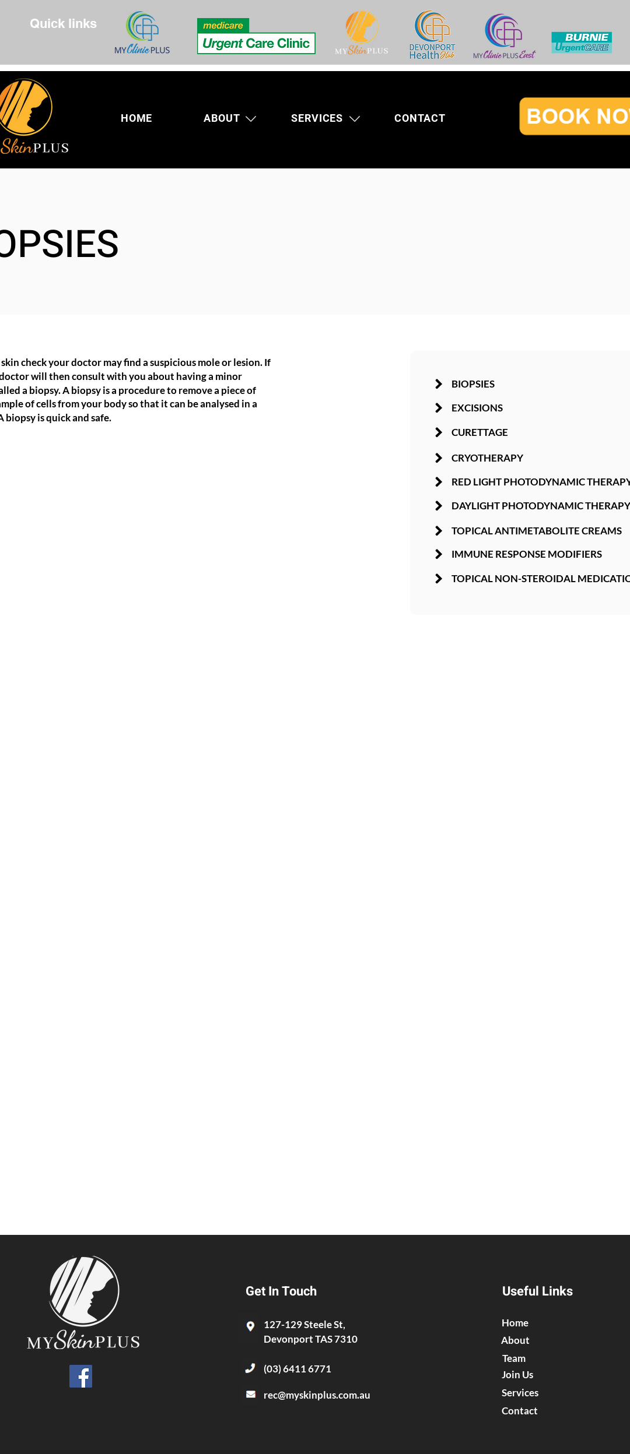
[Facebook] (80, 1376)
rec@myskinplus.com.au (317, 1395)
